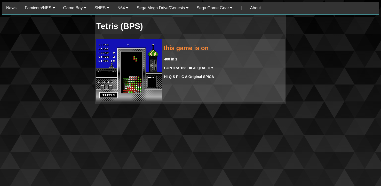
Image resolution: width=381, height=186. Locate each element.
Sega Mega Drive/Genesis (162, 8)
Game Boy (74, 8)
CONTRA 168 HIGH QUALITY (188, 68)
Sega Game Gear (215, 8)
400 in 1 (170, 59)
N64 (123, 8)
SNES (101, 8)
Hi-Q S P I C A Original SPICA (189, 77)
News (11, 8)
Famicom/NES (40, 8)
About (255, 8)
